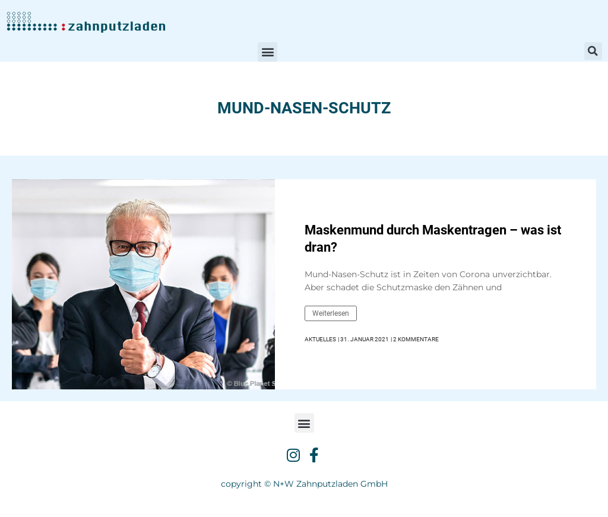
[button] (267, 52)
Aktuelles (320, 339)
